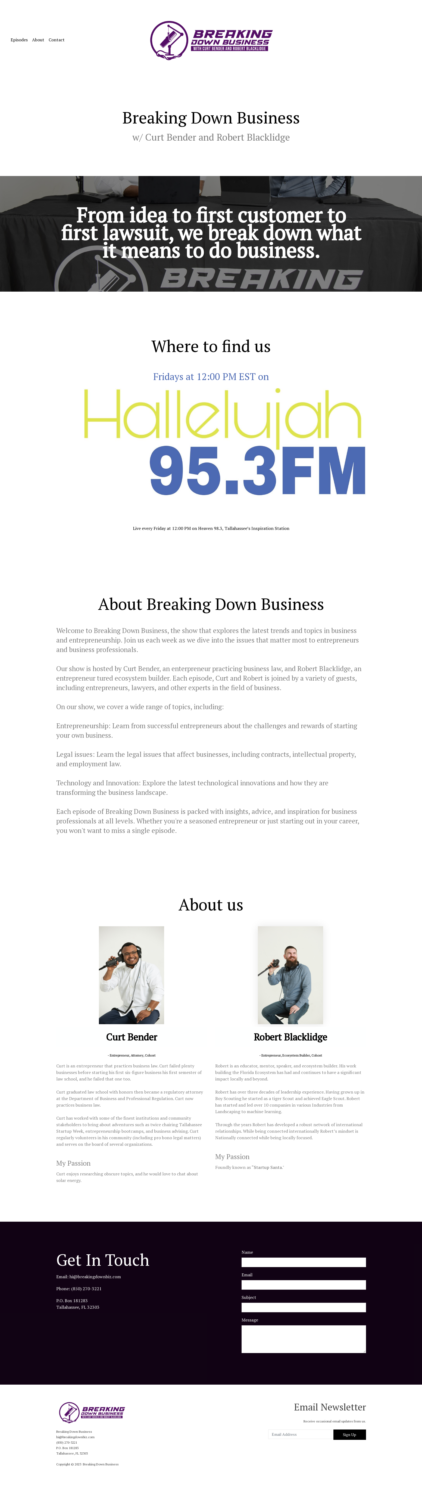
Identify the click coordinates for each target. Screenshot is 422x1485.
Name (247, 1252)
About (38, 40)
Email (247, 1275)
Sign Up (349, 1434)
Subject (249, 1297)
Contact (57, 40)
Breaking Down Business (101, 1464)
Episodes (19, 40)
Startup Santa (268, 1167)
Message (250, 1320)
